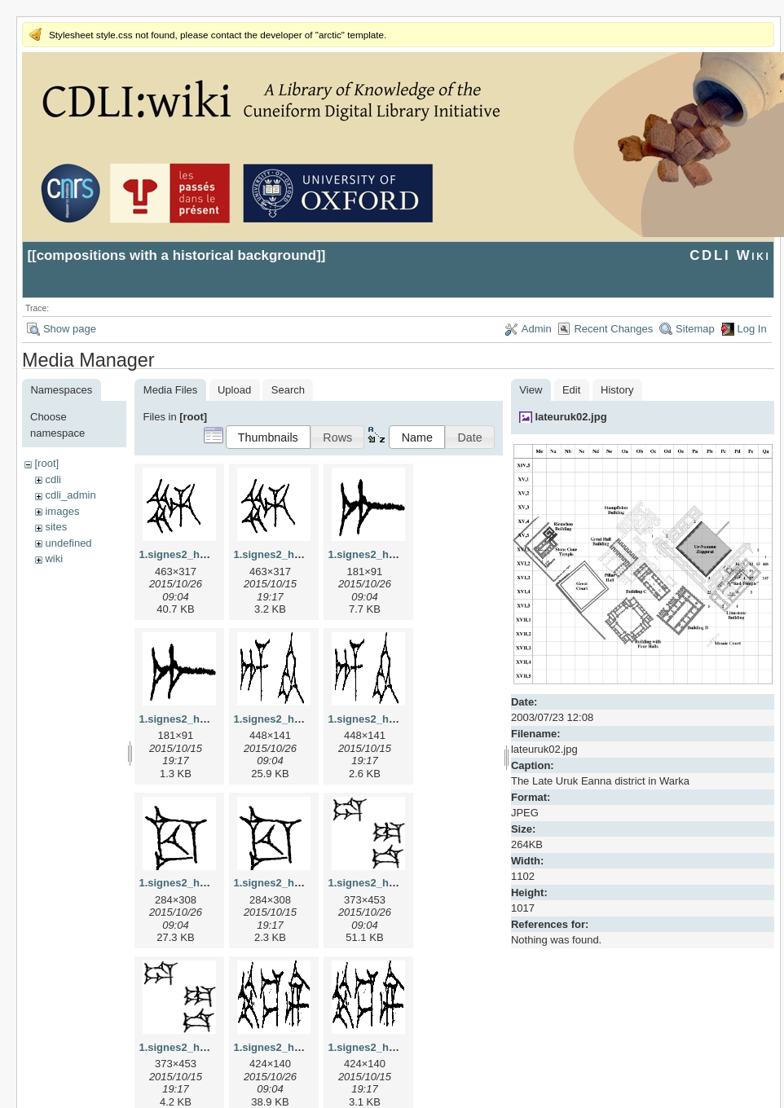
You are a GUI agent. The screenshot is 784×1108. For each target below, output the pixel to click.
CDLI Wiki (729, 255)
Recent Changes (613, 329)
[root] (46, 463)
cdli (53, 479)
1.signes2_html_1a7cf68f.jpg (399, 554)
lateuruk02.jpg (570, 417)
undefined (68, 543)
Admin (537, 329)
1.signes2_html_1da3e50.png (212, 1047)
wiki (54, 558)
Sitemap (695, 329)
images (62, 511)
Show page (69, 329)
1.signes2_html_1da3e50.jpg (399, 883)
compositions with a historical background (177, 255)
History (617, 390)
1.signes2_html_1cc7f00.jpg (209, 883)
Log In (752, 329)
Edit (571, 390)
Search (288, 390)
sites (56, 527)
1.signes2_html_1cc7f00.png (305, 883)
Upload (234, 390)
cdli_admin (70, 495)
